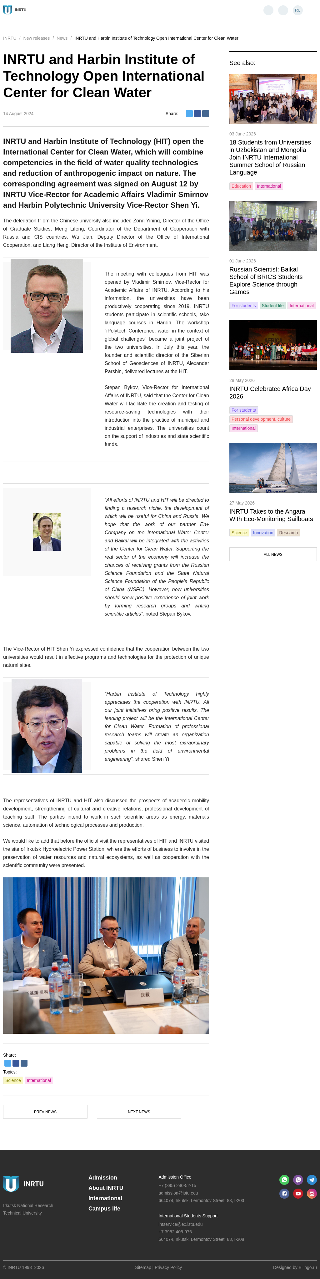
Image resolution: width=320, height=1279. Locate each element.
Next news (139, 1112)
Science (13, 1080)
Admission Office (174, 1177)
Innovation (263, 532)
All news (273, 554)
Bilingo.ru (308, 1267)
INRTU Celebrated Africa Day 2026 (270, 392)
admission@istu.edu (178, 1192)
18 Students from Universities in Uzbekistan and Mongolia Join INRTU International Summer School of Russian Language (270, 157)
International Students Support (188, 1216)
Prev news (45, 1112)
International (39, 1080)
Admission (102, 1177)
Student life (273, 305)
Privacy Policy (168, 1267)
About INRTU (105, 1188)
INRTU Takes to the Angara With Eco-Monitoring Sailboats (271, 515)
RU (297, 10)
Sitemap (143, 1267)
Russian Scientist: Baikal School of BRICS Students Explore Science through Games (266, 280)
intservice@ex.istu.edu (180, 1224)
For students (244, 305)
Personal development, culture (261, 419)
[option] (106, 955)
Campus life (104, 1208)
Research (288, 532)
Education (241, 186)
